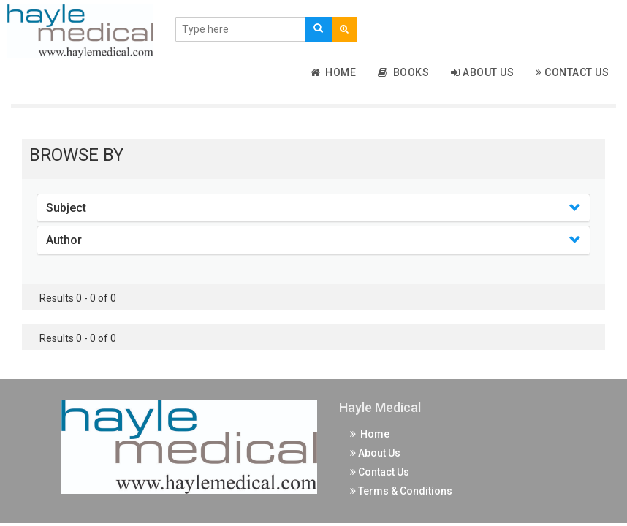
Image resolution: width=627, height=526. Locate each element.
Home (334, 72)
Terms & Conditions (401, 491)
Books (403, 72)
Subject (66, 208)
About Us (482, 72)
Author (64, 240)
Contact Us (572, 72)
